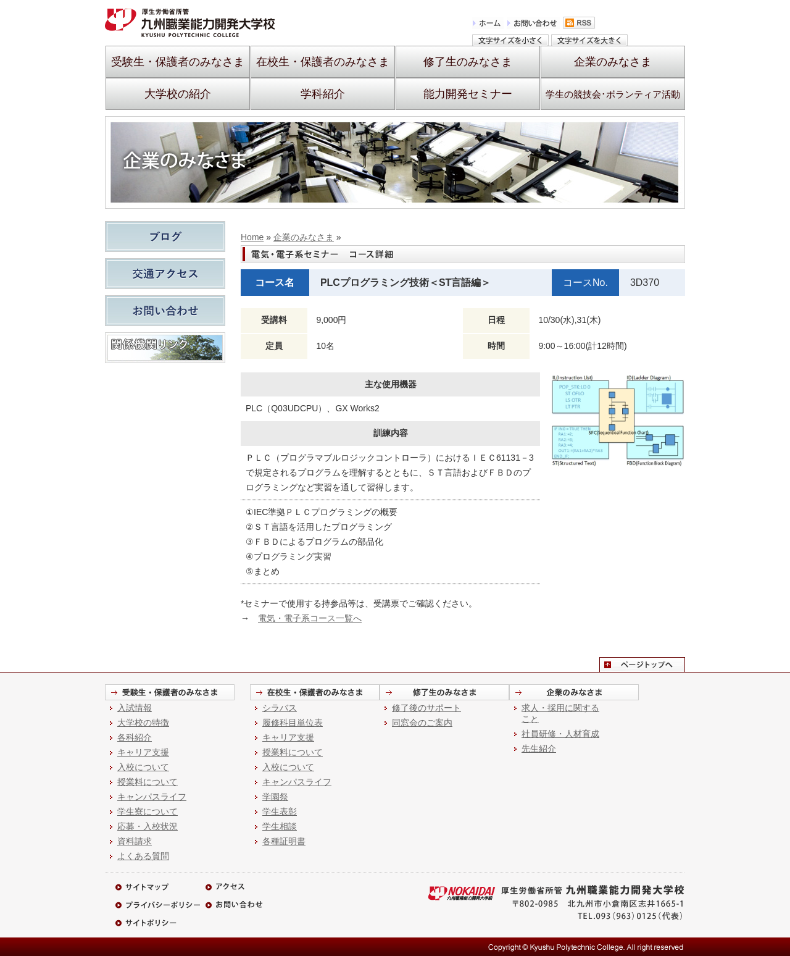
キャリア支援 (143, 752)
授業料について (147, 782)
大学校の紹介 (177, 94)
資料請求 (134, 841)
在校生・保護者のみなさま (322, 62)
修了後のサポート (426, 708)
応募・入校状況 (147, 826)
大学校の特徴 (143, 722)
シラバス (279, 708)
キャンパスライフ (151, 797)
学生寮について (147, 811)
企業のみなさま (613, 62)
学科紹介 (323, 94)
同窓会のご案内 (422, 722)
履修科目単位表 (292, 722)
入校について (143, 767)
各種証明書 (284, 841)
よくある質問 (143, 856)
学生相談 (279, 826)
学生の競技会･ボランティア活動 (613, 94)
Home (252, 237)
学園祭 (275, 797)
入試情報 (134, 708)
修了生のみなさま (467, 62)
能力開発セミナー (467, 94)
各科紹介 (134, 737)
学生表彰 (279, 811)
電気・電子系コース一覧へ (310, 618)
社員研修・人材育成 (560, 734)
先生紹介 (539, 748)
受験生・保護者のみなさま (177, 62)
